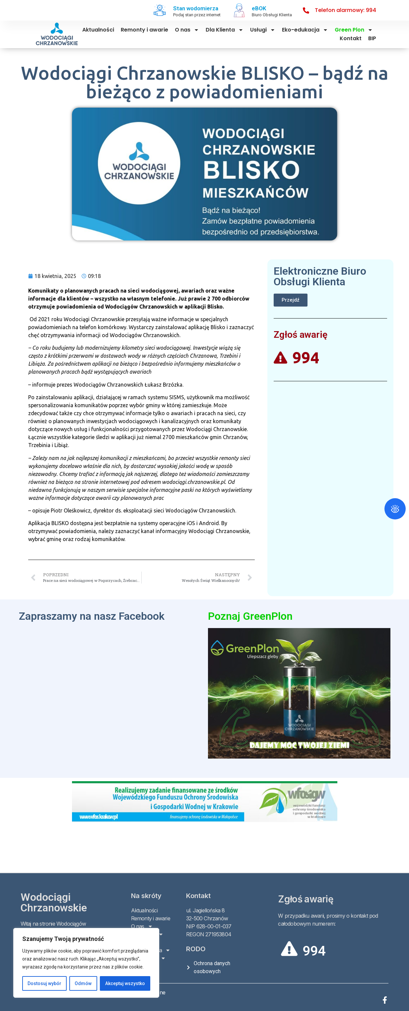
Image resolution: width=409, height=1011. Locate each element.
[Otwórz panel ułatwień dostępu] (395, 508)
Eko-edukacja (305, 30)
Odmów (83, 983)
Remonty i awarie (144, 30)
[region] (86, 963)
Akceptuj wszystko (125, 983)
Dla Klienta (224, 30)
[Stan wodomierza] (160, 10)
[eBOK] (239, 10)
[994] (289, 948)
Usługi (262, 30)
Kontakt (351, 38)
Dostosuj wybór (44, 983)
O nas (187, 30)
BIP (372, 38)
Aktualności (98, 30)
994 (314, 951)
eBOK (259, 8)
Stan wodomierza (195, 8)
